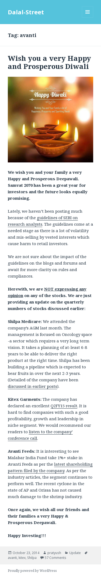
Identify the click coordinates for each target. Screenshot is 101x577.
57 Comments (55, 557)
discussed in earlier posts (32, 386)
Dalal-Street (26, 12)
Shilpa (32, 557)
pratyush (54, 553)
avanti (12, 557)
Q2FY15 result (64, 405)
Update (75, 553)
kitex (22, 557)
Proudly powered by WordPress (32, 570)
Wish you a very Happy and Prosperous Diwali (49, 62)
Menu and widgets (87, 17)
